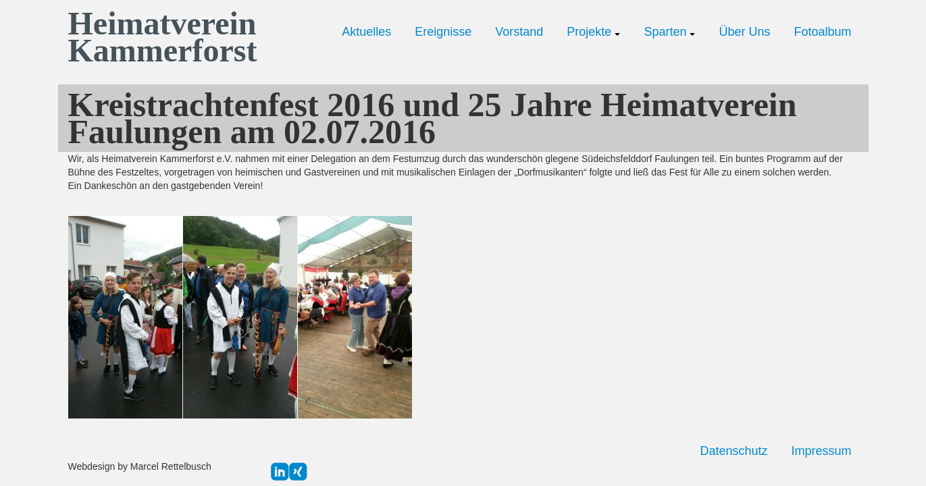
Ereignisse (443, 31)
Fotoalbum (822, 31)
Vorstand (519, 31)
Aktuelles (366, 31)
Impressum (821, 451)
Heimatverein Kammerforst (159, 37)
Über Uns (744, 31)
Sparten (669, 31)
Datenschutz (733, 451)
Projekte (593, 31)
